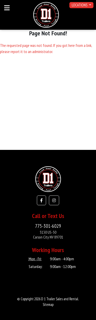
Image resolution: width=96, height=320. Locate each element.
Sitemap (48, 304)
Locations (80, 5)
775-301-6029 (48, 226)
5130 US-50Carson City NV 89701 (48, 234)
